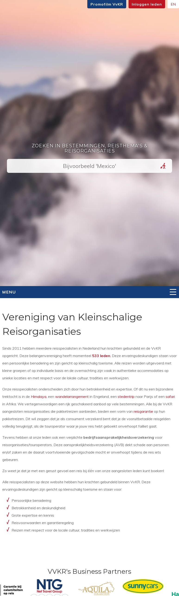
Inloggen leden (147, 4)
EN (173, 4)
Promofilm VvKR (107, 4)
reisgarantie (143, 411)
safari (170, 396)
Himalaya (38, 396)
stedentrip (126, 396)
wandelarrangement (72, 396)
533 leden (101, 355)
